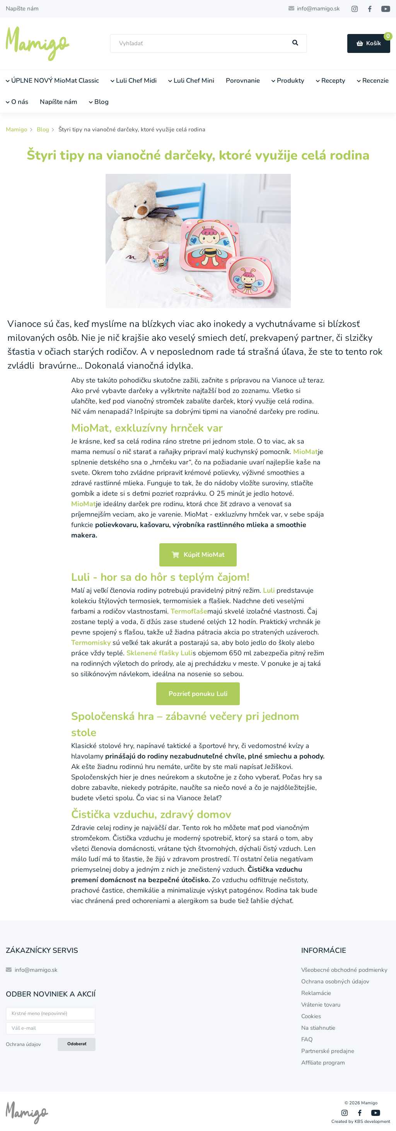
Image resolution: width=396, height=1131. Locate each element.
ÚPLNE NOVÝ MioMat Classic (52, 80)
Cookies (311, 1016)
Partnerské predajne (327, 1051)
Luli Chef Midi (134, 80)
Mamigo (17, 129)
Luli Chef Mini (191, 80)
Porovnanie (243, 80)
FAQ (307, 1039)
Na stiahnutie (318, 1028)
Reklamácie (316, 993)
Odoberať (76, 1044)
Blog (99, 101)
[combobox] (208, 43)
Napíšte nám (22, 8)
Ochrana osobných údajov (335, 981)
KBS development (372, 1121)
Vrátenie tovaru (320, 1005)
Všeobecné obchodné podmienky (344, 970)
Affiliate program (323, 1062)
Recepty (330, 80)
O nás (17, 101)
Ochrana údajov (23, 1044)
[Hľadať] (295, 43)
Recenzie (373, 80)
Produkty (287, 80)
